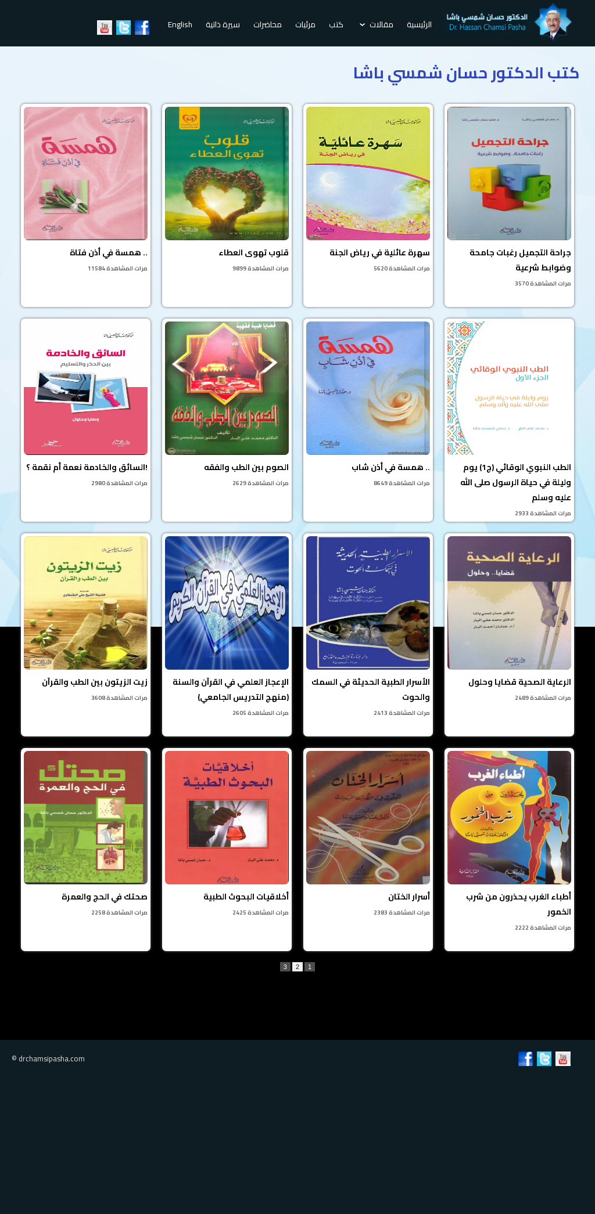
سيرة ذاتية (223, 24)
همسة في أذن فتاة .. (86, 190)
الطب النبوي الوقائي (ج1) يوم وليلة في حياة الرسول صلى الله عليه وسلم (509, 420)
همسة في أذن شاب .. (368, 405)
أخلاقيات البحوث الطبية (227, 834)
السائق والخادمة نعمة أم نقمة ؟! (86, 405)
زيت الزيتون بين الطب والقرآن (86, 619)
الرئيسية (419, 24)
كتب (336, 24)
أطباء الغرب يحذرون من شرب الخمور (509, 842)
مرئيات (305, 24)
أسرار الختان (368, 834)
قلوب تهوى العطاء (227, 190)
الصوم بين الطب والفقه (227, 405)
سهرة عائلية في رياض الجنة (368, 190)
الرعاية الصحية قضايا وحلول (509, 619)
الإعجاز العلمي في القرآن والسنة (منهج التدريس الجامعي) (227, 627)
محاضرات (267, 24)
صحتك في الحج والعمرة (86, 834)
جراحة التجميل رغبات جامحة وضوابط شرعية (509, 198)
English (180, 24)
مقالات (376, 24)
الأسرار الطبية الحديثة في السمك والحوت (368, 627)
